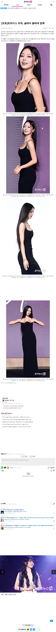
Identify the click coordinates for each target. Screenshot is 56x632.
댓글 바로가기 (51, 621)
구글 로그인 (8, 467)
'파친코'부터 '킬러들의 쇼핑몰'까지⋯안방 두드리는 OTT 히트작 (16, 426)
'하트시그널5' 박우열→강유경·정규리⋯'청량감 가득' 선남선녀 (16, 417)
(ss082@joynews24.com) (11, 382)
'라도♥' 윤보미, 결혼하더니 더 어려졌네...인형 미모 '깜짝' (22, 8)
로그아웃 (11, 467)
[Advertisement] (28, 16)
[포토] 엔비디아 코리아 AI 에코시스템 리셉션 (13, 406)
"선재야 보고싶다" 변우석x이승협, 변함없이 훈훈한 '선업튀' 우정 (16, 419)
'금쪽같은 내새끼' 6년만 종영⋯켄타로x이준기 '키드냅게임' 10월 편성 (17, 422)
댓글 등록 (52, 467)
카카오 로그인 (5, 467)
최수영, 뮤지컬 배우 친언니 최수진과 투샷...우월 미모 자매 (15, 424)
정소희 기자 (8, 400)
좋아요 (13, 400)
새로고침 (12, 413)
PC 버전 (28, 625)
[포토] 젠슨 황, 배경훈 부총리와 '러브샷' (12, 408)
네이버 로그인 (2, 467)
